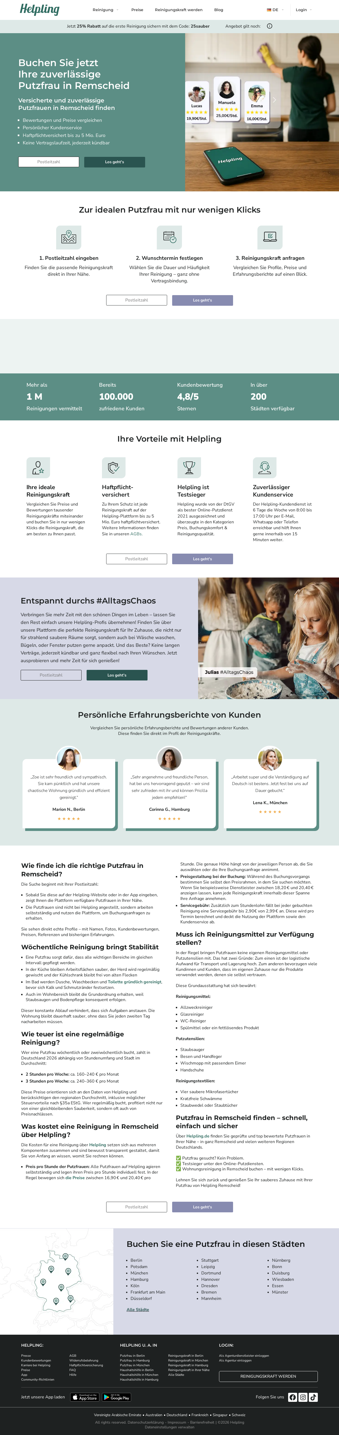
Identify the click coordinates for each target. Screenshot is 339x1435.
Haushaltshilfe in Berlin (137, 1370)
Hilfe (72, 1375)
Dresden (209, 1286)
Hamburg (139, 1279)
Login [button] (301, 9)
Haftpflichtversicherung (86, 1365)
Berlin (136, 1260)
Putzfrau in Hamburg (135, 1360)
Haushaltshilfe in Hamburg (139, 1379)
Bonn (277, 1267)
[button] (276, 10)
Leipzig (208, 1267)
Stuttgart (210, 1260)
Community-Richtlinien (37, 1379)
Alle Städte (138, 1310)
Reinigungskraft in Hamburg (188, 1365)
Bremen (209, 1292)
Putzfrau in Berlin (132, 1356)
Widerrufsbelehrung (83, 1360)
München (139, 1273)
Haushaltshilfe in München (139, 1375)
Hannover (210, 1279)
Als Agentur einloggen (235, 1360)
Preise (137, 9)
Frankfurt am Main (148, 1292)
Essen (277, 1286)
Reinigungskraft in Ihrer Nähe (188, 1370)
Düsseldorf (141, 1299)
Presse (26, 1356)
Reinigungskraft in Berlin (185, 1356)
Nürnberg (281, 1260)
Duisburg (280, 1273)
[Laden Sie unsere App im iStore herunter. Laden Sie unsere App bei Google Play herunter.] (116, 1397)
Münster (280, 1292)
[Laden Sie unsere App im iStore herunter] (84, 1397)
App (24, 1375)
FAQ (72, 1370)
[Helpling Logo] (40, 9)
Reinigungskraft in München (188, 1360)
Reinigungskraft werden (179, 9)
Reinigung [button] (103, 9)
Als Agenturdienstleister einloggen (244, 1356)
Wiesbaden (283, 1279)
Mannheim (211, 1299)
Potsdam (139, 1267)
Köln (135, 1286)
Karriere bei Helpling (35, 1365)
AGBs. (136, 534)
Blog (218, 9)
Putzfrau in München (135, 1365)
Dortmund (211, 1273)
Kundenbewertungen (36, 1360)
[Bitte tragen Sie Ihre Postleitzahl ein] (48, 162)
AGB (72, 1356)
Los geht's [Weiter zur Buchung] (114, 162)
